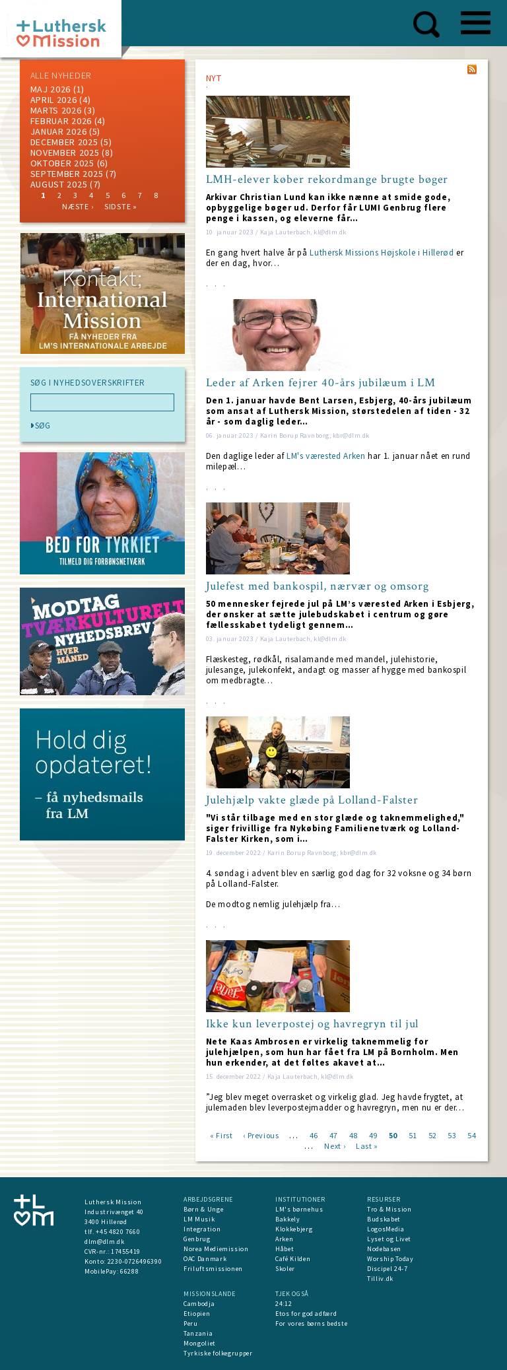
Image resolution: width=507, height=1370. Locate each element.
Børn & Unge (203, 1209)
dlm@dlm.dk (104, 1241)
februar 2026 (61, 121)
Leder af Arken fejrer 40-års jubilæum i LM (321, 383)
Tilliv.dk (380, 1278)
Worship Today (390, 1258)
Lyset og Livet (389, 1239)
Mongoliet (200, 1343)
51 (413, 1135)
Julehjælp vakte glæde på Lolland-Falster (312, 800)
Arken (284, 1239)
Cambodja (199, 1303)
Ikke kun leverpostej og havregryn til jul (312, 1024)
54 (471, 1135)
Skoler (285, 1268)
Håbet (284, 1249)
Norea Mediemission (216, 1249)
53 (452, 1135)
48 (353, 1135)
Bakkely (287, 1219)
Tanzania (198, 1333)
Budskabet (384, 1219)
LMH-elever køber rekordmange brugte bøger (327, 180)
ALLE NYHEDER (60, 75)
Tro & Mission (389, 1209)
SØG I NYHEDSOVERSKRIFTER (88, 383)
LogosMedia (386, 1229)
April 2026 (53, 100)
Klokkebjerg (293, 1229)
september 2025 (67, 174)
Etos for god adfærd (306, 1313)
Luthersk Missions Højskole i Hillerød (382, 252)
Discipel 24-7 (387, 1268)
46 (314, 1135)
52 (432, 1135)
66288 (129, 1271)
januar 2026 (58, 131)
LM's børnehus (299, 1209)
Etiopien (197, 1313)
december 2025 (64, 142)
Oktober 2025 (62, 163)
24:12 (283, 1303)
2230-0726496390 (135, 1261)
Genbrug (197, 1239)
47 (333, 1135)
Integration (202, 1229)
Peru (191, 1323)
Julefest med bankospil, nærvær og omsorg (317, 586)
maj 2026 (50, 89)
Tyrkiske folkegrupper (218, 1353)
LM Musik (199, 1219)
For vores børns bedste (311, 1323)
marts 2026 (56, 110)
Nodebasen (384, 1249)
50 (393, 1135)
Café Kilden (292, 1258)
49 (373, 1135)
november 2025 (65, 152)
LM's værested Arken (326, 456)
